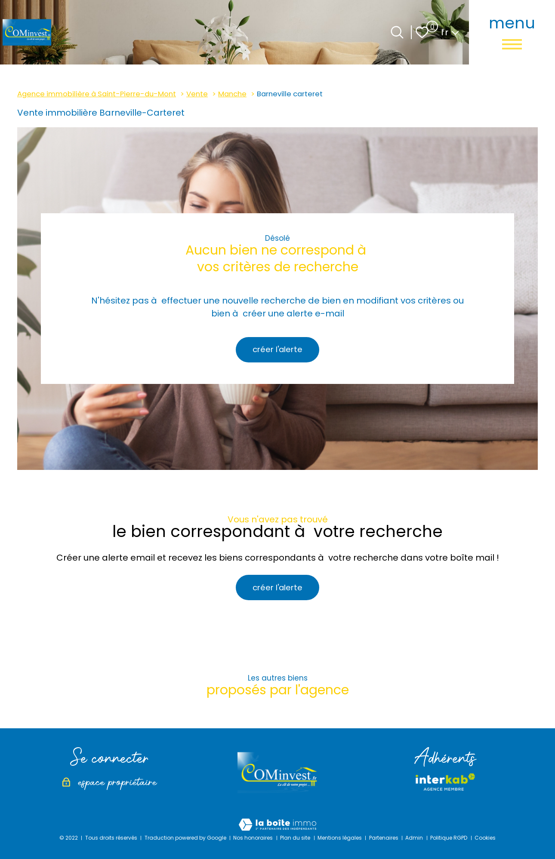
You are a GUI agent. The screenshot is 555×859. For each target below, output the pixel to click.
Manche (232, 94)
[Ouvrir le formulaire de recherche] (397, 32)
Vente (197, 94)
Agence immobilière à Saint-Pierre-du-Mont (96, 94)
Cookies (485, 837)
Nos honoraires (253, 837)
